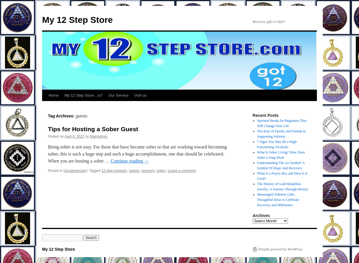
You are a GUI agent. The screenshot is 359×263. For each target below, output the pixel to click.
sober (160, 171)
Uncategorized (74, 171)
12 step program (114, 171)
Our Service (118, 95)
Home (54, 95)
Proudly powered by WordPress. (280, 249)
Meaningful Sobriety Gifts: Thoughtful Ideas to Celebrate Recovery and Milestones (278, 199)
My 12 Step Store (77, 20)
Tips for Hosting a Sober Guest (93, 129)
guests (134, 171)
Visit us (140, 95)
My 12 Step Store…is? (84, 95)
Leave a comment (182, 171)
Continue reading (130, 160)
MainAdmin (98, 136)
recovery (147, 171)
